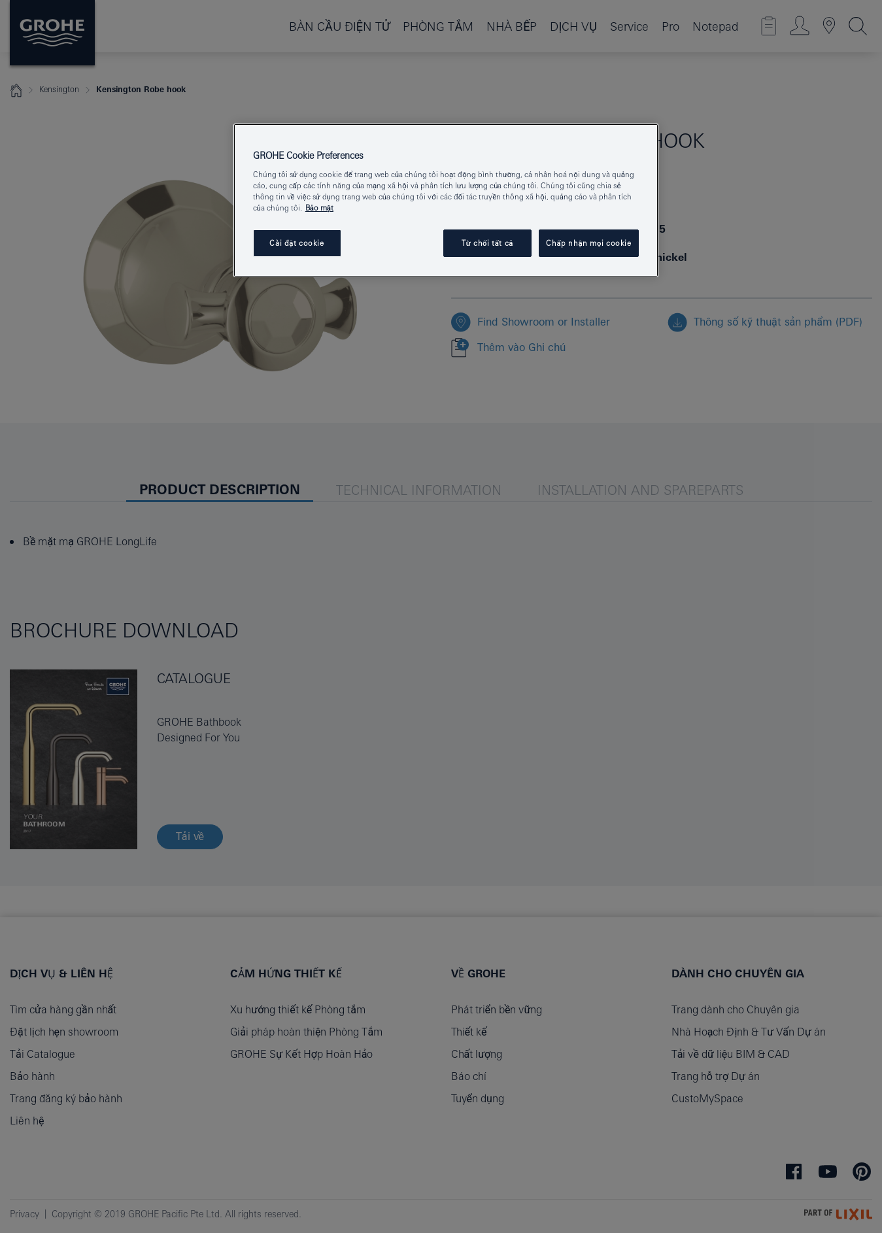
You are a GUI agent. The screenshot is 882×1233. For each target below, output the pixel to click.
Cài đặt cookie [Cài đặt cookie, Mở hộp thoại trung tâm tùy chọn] (296, 243)
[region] (445, 201)
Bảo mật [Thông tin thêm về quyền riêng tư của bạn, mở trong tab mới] (319, 207)
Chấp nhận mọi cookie (588, 243)
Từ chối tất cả (487, 243)
